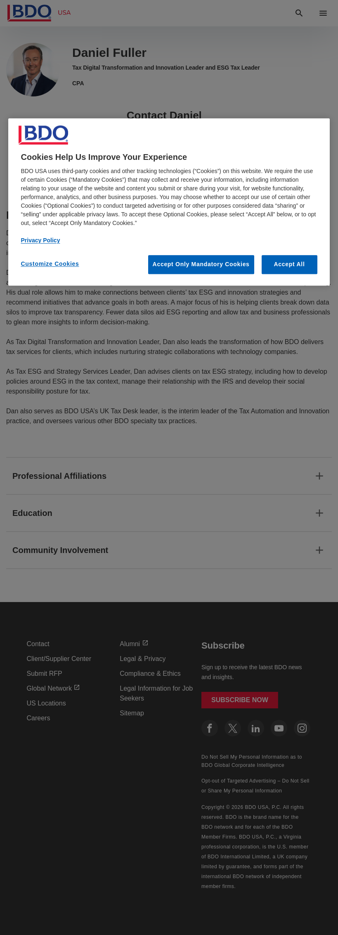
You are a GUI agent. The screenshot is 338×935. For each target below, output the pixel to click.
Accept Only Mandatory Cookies (201, 264)
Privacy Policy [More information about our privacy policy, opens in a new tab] (40, 240)
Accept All (289, 264)
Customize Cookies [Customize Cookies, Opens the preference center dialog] (50, 264)
